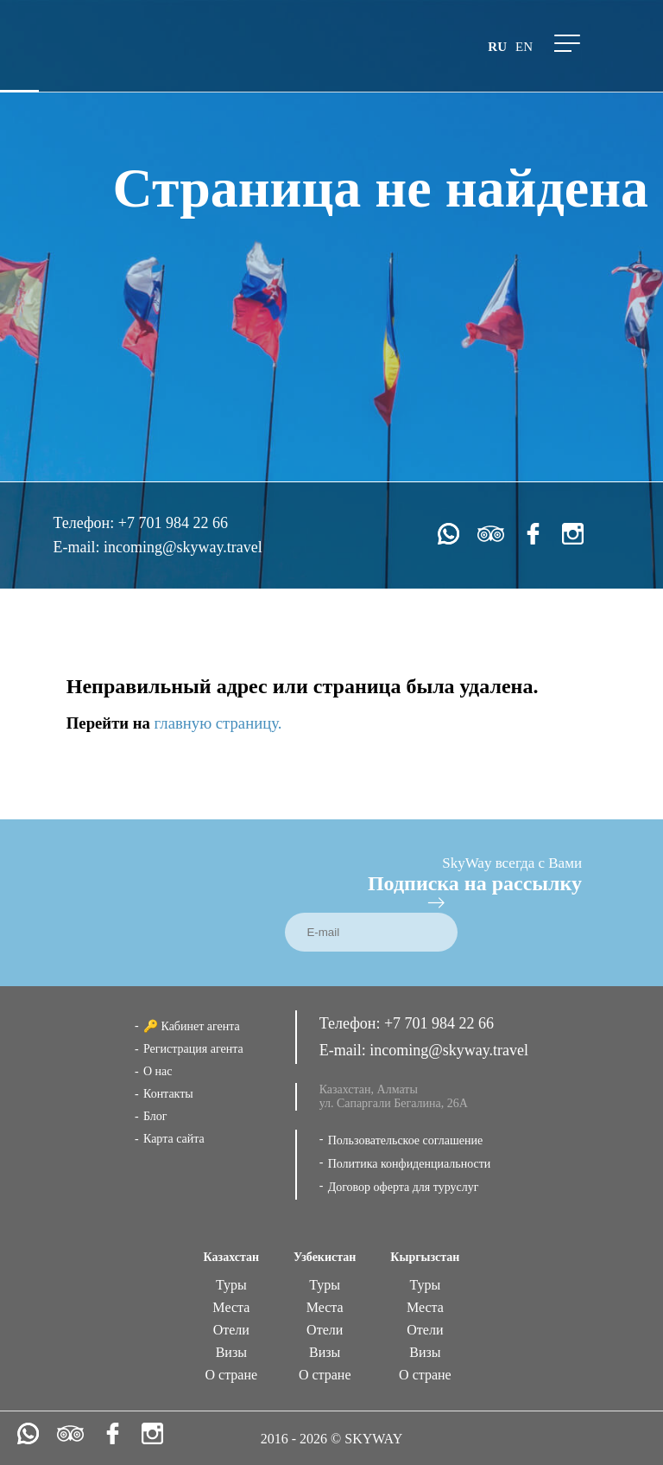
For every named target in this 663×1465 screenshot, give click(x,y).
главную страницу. (218, 723)
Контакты (168, 1093)
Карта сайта (174, 1138)
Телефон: (85, 523)
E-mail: (78, 547)
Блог (155, 1116)
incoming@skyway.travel (183, 547)
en (524, 47)
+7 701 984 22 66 (173, 523)
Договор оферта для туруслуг (403, 1187)
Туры (231, 1284)
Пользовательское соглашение (405, 1140)
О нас (158, 1071)
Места (230, 1307)
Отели (231, 1329)
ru (497, 47)
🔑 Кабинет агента (191, 1026)
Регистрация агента (193, 1048)
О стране (231, 1374)
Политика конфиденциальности (409, 1163)
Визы (231, 1352)
